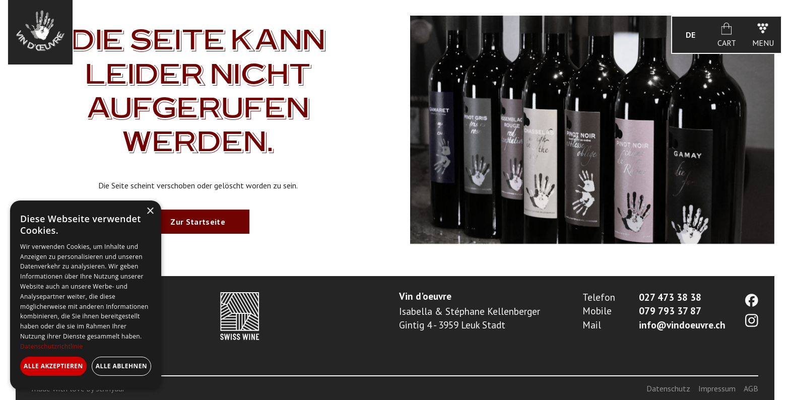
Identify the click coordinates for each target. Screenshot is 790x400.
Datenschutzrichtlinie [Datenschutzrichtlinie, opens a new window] (51, 346)
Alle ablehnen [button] (121, 366)
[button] (690, 35)
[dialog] (85, 295)
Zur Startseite (197, 222)
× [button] (150, 211)
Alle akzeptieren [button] (53, 366)
